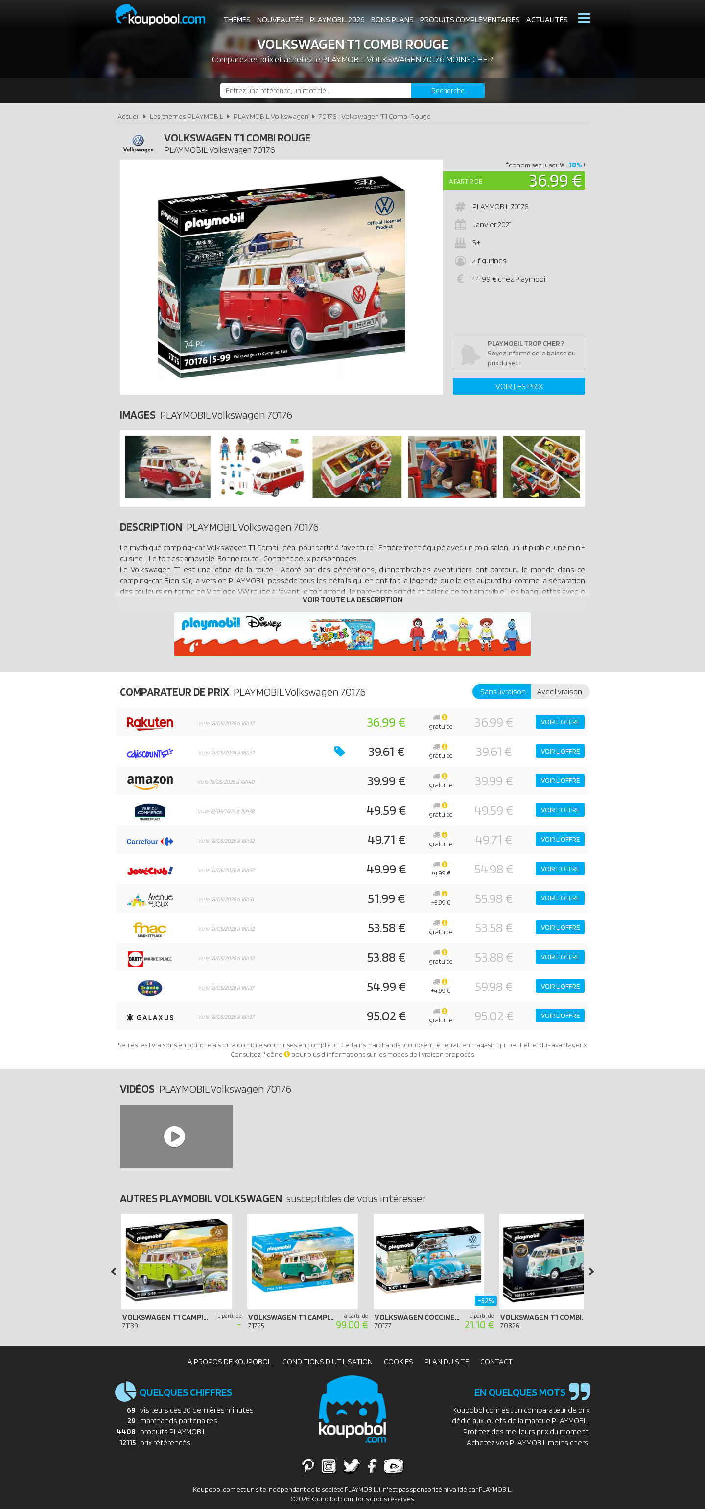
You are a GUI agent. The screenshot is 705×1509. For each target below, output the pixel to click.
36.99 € (555, 180)
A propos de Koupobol (229, 1361)
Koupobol (166, 15)
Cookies (398, 1361)
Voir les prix (519, 386)
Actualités (547, 19)
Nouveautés (280, 19)
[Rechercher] (448, 90)
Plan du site (446, 1361)
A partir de (465, 181)
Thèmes (237, 19)
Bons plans (392, 19)
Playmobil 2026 (337, 19)
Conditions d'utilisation (327, 1361)
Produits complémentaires (470, 19)
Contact (496, 1361)
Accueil (129, 116)
